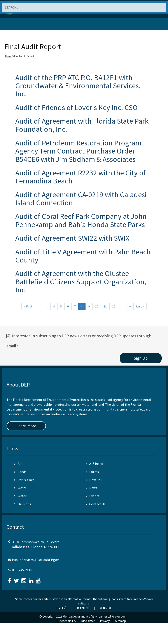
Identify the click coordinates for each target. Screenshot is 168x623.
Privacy (105, 621)
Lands (20, 472)
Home (8, 56)
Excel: (105, 608)
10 (96, 306)
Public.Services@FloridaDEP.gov (35, 560)
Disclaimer (88, 621)
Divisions (22, 504)
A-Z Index (94, 464)
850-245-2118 (22, 570)
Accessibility (68, 621)
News (91, 488)
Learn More (26, 425)
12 (113, 306)
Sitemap (120, 621)
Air (18, 464)
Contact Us (95, 504)
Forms (92, 472)
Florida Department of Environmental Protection (94, 616)
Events (92, 496)
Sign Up (141, 358)
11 (105, 306)
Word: (83, 608)
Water (20, 496)
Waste (20, 488)
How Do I (94, 480)
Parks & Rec (24, 480)
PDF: (61, 608)
